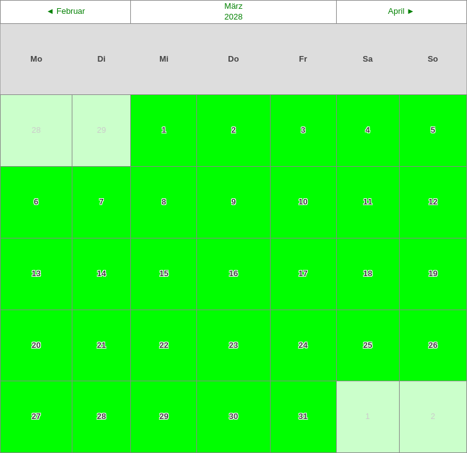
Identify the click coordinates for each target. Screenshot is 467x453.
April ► (401, 11)
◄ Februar (65, 11)
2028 (234, 16)
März (234, 6)
